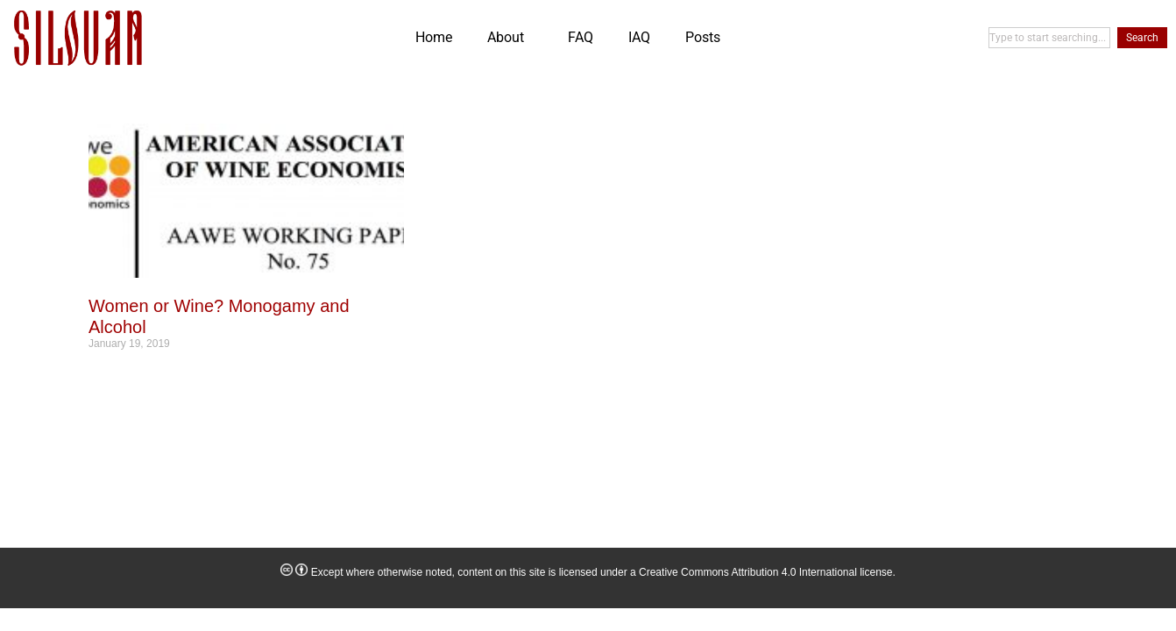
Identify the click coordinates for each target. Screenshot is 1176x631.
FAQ (580, 37)
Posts (702, 37)
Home (433, 37)
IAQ (639, 37)
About (510, 37)
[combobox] (1049, 37)
